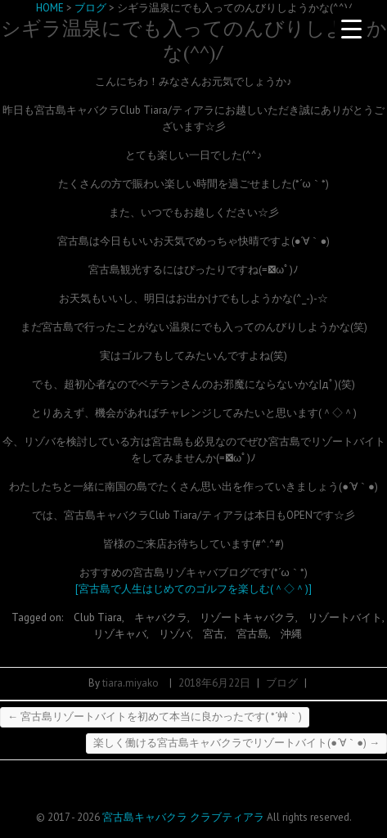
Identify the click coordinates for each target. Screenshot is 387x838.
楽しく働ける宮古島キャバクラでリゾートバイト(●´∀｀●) (236, 743)
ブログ (282, 683)
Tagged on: (38, 617)
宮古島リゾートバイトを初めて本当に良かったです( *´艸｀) (154, 716)
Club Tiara (98, 617)
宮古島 (252, 634)
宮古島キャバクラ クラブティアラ (183, 817)
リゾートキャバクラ (247, 617)
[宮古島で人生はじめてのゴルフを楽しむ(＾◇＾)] (193, 589)
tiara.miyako (130, 683)
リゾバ (175, 634)
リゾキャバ (119, 634)
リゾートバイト (345, 617)
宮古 (213, 634)
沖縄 (291, 634)
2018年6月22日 (214, 683)
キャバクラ (160, 617)
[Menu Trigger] (351, 28)
